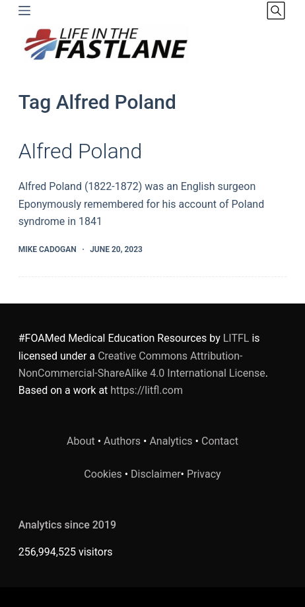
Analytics (170, 441)
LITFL (236, 338)
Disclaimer (155, 474)
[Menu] (24, 10)
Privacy (204, 474)
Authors (122, 441)
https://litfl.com (146, 390)
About (81, 441)
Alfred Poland (80, 151)
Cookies (104, 474)
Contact (219, 441)
